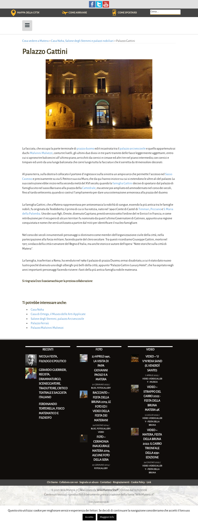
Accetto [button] (89, 517)
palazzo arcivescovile (133, 148)
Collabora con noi (68, 482)
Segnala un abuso (88, 482)
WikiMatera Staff (107, 490)
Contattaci (105, 482)
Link (149, 482)
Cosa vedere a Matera (35, 40)
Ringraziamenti (121, 482)
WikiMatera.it (69, 490)
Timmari (143, 209)
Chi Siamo (52, 482)
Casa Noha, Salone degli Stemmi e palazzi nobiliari (82, 40)
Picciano (155, 209)
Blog (93, 388)
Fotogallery (104, 388)
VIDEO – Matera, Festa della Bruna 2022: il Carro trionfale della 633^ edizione (152, 444)
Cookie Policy (138, 482)
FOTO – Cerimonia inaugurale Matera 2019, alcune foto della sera (101, 448)
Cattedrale (89, 188)
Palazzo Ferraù (40, 323)
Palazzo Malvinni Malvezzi (47, 327)
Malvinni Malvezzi (41, 153)
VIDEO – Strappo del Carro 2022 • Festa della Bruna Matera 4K (152, 398)
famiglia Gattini (122, 183)
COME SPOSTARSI (127, 12)
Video (101, 432)
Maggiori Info (107, 517)
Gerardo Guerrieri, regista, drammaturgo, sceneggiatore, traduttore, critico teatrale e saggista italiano (53, 383)
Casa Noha (37, 309)
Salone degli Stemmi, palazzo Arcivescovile (57, 318)
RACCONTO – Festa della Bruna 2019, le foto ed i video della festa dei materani (101, 406)
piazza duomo (85, 148)
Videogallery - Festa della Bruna (153, 421)
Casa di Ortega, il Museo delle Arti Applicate (58, 314)
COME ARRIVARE (77, 12)
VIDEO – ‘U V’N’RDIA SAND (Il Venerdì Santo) (152, 363)
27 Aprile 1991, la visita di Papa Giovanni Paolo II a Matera (101, 368)
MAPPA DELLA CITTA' (28, 12)
